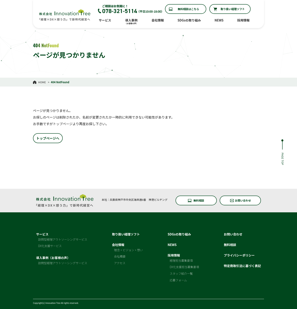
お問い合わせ (243, 200)
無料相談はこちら (188, 9)
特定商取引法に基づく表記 (242, 266)
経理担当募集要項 (181, 260)
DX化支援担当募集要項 (184, 267)
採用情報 (243, 20)
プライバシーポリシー (239, 255)
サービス (105, 20)
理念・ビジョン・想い (128, 250)
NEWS (218, 20)
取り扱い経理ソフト (232, 9)
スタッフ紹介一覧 (181, 273)
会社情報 (157, 20)
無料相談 (198, 200)
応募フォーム (178, 280)
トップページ (63, 123)
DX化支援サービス (50, 246)
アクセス (119, 263)
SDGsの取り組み (189, 20)
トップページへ (47, 138)
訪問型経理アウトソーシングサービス (62, 239)
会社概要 (120, 256)
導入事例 (131, 21)
